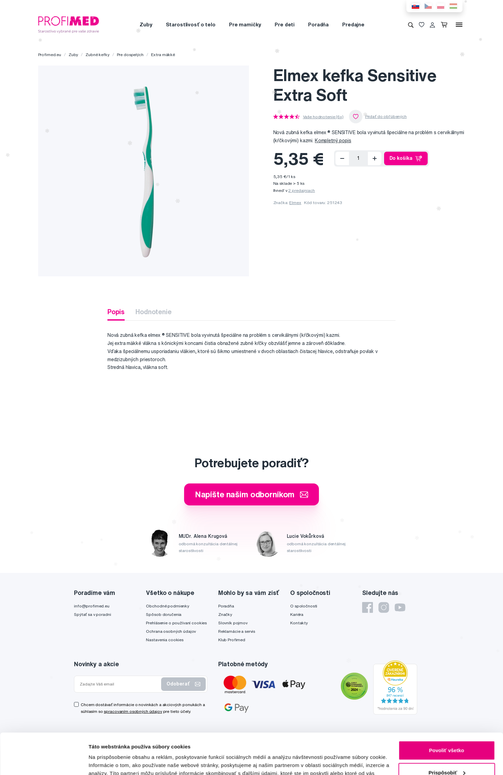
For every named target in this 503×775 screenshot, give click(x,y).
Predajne (353, 24)
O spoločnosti (303, 606)
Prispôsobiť (446, 734)
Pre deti (285, 24)
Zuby (146, 24)
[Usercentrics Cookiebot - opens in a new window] (43, 762)
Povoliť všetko (446, 712)
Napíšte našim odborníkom (251, 494)
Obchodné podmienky (167, 606)
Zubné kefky (97, 54)
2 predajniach (301, 190)
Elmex (295, 202)
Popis (116, 311)
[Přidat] (374, 158)
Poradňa (318, 24)
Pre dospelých (130, 54)
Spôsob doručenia (163, 614)
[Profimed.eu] (68, 24)
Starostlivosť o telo (191, 24)
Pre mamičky (245, 24)
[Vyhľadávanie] (411, 24)
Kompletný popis (333, 140)
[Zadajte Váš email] (119, 684)
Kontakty (299, 623)
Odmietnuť (446, 756)
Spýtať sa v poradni (92, 614)
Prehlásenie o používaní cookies (176, 623)
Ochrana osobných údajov (171, 631)
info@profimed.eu (91, 606)
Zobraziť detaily (108, 762)
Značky (225, 614)
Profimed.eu (49, 54)
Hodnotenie (153, 311)
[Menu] (459, 25)
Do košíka (406, 158)
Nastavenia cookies (164, 640)
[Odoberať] (342, 158)
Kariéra (296, 614)
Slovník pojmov (233, 623)
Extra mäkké (163, 54)
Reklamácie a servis (236, 631)
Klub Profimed (231, 640)
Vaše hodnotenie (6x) (323, 117)
